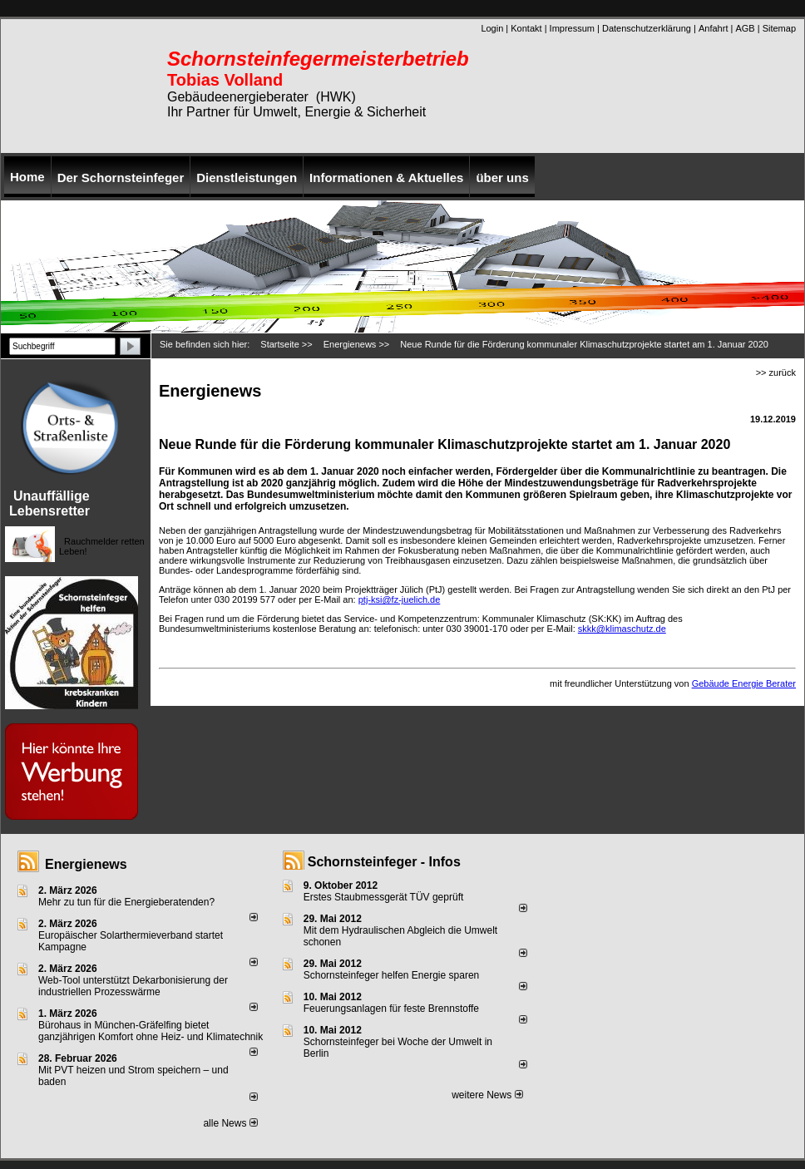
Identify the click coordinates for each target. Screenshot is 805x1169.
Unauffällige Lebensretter (49, 503)
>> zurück (776, 372)
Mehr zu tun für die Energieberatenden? (126, 902)
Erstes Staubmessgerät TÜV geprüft (384, 897)
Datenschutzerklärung (646, 28)
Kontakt (526, 28)
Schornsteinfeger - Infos (384, 862)
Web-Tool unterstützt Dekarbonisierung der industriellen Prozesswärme (133, 986)
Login (492, 28)
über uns (502, 177)
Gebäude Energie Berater (744, 683)
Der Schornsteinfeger (121, 177)
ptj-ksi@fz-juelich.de (399, 599)
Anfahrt (713, 28)
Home (27, 177)
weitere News (487, 1095)
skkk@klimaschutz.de (622, 629)
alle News (230, 1123)
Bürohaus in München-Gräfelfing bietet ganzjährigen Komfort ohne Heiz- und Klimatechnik (150, 1031)
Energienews (86, 864)
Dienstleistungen (246, 177)
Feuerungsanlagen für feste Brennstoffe (391, 1008)
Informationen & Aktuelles (386, 177)
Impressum (572, 28)
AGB (744, 28)
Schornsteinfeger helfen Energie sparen (391, 975)
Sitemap (779, 28)
